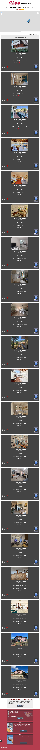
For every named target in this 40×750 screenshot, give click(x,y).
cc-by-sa (39, 31)
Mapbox (30, 31)
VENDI (19, 7)
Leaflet (22, 31)
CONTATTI (33, 7)
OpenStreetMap (33, 31)
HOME (6, 7)
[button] (28, 22)
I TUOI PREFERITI (13, 7)
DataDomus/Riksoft (26, 31)
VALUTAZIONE (26, 7)
